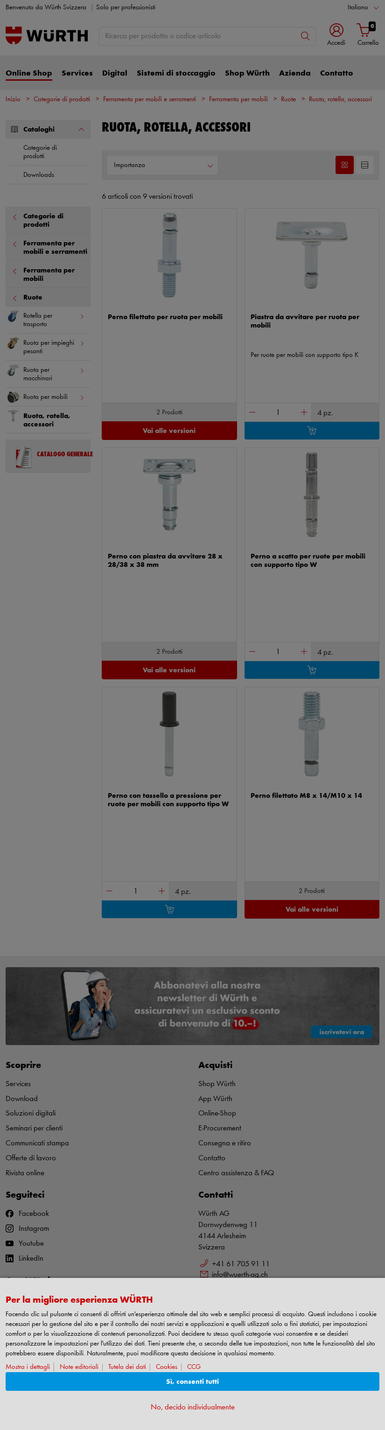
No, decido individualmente (193, 1407)
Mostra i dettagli (28, 1367)
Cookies (166, 1367)
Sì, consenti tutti (192, 1381)
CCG (194, 1367)
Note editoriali (79, 1367)
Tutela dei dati (127, 1367)
